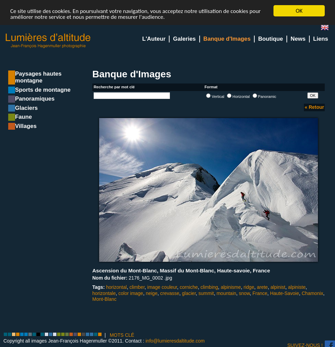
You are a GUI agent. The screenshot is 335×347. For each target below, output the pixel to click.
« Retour (314, 107)
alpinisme (231, 287)
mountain (226, 293)
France (260, 293)
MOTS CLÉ (122, 335)
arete (262, 287)
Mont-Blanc (104, 299)
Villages (26, 126)
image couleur (162, 287)
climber (137, 287)
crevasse (169, 293)
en (327, 29)
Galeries (184, 39)
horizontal (116, 287)
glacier (189, 293)
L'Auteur (153, 39)
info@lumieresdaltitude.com (175, 341)
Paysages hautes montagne (38, 77)
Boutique (270, 39)
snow (244, 293)
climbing (209, 287)
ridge (249, 287)
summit (206, 293)
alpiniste (297, 287)
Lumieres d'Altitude (48, 41)
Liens (320, 39)
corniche (189, 287)
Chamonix (312, 293)
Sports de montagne (42, 90)
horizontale (104, 293)
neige (151, 293)
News (298, 39)
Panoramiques (35, 98)
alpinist (277, 287)
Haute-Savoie (284, 293)
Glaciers (26, 108)
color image (130, 293)
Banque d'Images (227, 39)
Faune (23, 117)
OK (299, 10)
